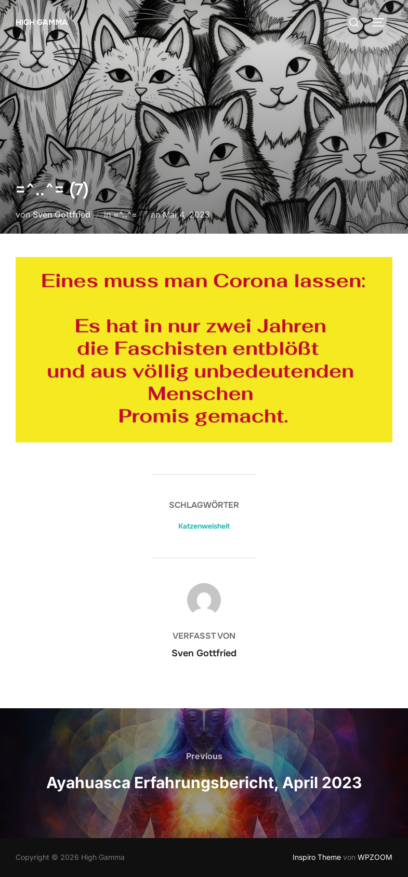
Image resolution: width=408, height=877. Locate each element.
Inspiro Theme (317, 857)
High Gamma (42, 22)
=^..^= (125, 214)
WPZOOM (375, 857)
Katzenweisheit (204, 526)
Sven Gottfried (61, 214)
